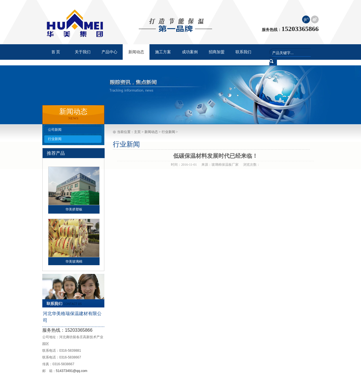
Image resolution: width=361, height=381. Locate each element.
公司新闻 (54, 130)
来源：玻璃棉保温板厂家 (220, 165)
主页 (137, 132)
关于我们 (83, 52)
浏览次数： (251, 165)
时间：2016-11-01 (184, 165)
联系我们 (243, 52)
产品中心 (109, 52)
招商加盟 (216, 52)
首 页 (55, 52)
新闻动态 (151, 132)
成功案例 (190, 52)
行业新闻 (54, 139)
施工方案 (163, 52)
